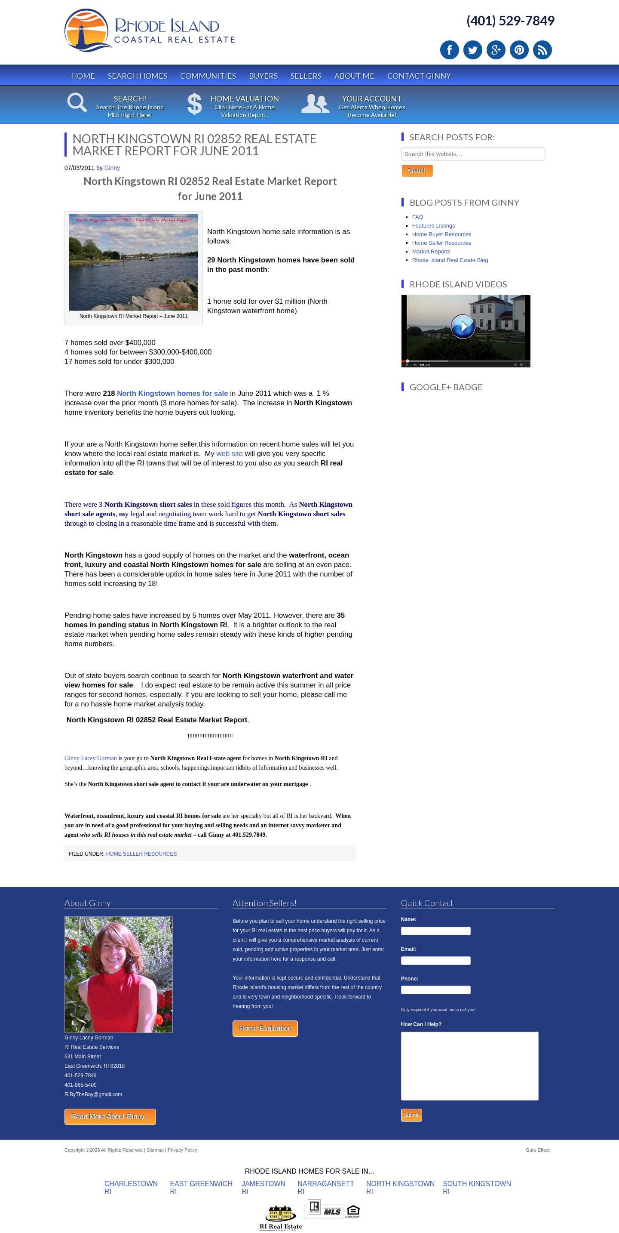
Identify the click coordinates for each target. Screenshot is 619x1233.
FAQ (417, 217)
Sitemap (155, 1150)
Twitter (472, 49)
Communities (208, 75)
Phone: (410, 979)
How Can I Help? (424, 1024)
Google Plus (496, 49)
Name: (411, 919)
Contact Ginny (419, 75)
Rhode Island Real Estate (167, 34)
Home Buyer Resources (442, 234)
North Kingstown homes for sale (172, 393)
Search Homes (137, 75)
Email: (411, 949)
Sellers (306, 75)
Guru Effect (537, 1150)
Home (83, 75)
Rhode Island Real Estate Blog (450, 260)
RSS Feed (542, 49)
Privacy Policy (182, 1150)
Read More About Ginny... (110, 1116)
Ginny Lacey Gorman (90, 758)
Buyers (263, 75)
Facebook (449, 49)
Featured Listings (433, 225)
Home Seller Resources (141, 854)
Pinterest (519, 49)
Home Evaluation (265, 1028)
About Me (354, 75)
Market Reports (431, 251)
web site (229, 454)
